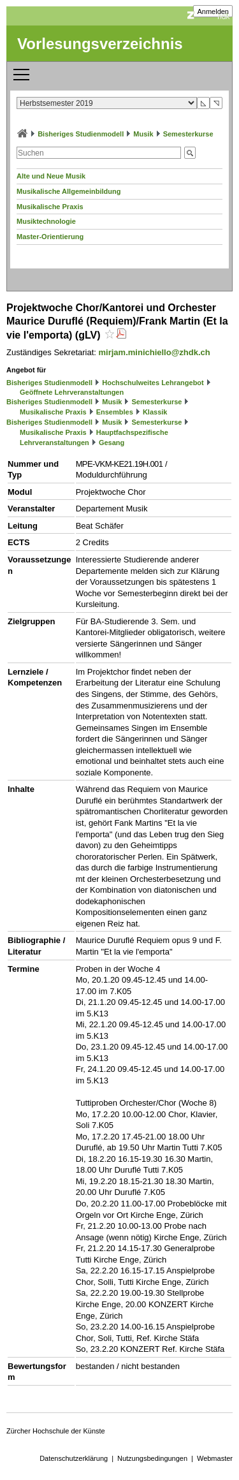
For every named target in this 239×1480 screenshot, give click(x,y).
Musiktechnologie (46, 221)
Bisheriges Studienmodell (81, 134)
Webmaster (215, 1458)
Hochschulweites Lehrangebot (153, 382)
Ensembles (114, 412)
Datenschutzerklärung (74, 1458)
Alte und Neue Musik (51, 176)
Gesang (111, 442)
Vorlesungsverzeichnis (100, 43)
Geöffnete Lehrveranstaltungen (72, 392)
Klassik (155, 412)
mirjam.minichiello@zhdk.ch (154, 352)
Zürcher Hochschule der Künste (55, 1431)
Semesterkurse (188, 134)
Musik (143, 134)
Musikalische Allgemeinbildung (68, 191)
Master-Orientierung (50, 236)
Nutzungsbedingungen (152, 1458)
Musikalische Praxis (50, 206)
